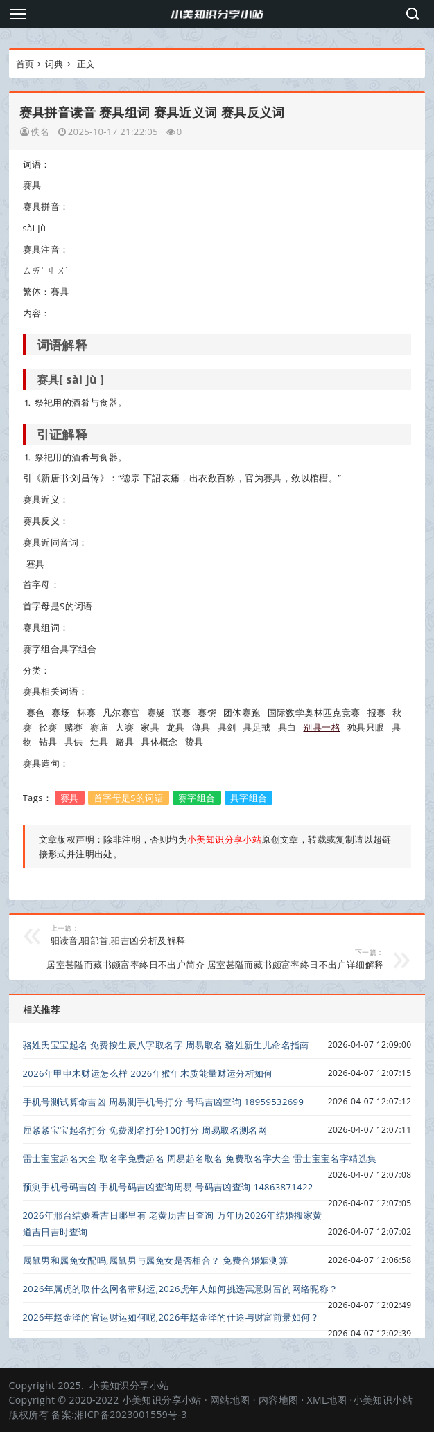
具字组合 (249, 797)
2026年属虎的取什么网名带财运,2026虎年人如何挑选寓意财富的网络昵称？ (180, 1288)
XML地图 (327, 1399)
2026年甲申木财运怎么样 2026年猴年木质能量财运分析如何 (148, 1073)
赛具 (69, 797)
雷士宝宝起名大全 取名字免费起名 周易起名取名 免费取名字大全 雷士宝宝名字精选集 (200, 1158)
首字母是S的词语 (129, 797)
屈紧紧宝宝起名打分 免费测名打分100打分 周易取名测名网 (145, 1130)
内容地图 (279, 1399)
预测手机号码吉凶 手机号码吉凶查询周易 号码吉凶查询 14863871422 (168, 1187)
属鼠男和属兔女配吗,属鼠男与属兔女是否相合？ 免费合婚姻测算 (155, 1260)
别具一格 (321, 727)
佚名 (40, 131)
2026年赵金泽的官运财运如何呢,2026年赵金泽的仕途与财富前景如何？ (171, 1317)
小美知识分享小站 (129, 1385)
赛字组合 (197, 797)
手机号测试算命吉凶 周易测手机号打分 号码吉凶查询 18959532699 (163, 1101)
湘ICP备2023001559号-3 (130, 1414)
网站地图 (230, 1399)
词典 (54, 63)
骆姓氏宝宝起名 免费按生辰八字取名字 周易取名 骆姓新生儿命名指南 (166, 1045)
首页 (25, 63)
